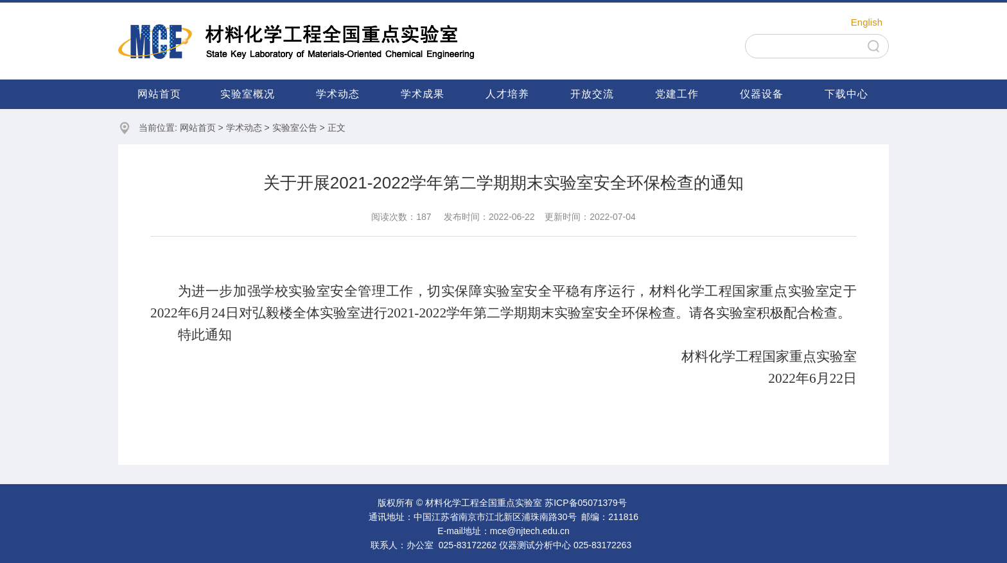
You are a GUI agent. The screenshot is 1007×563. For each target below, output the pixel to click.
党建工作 (677, 93)
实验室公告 (294, 127)
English (866, 22)
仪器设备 (762, 93)
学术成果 (422, 93)
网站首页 (159, 93)
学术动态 (338, 93)
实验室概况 (247, 93)
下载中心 (846, 93)
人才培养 (507, 93)
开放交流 (592, 93)
